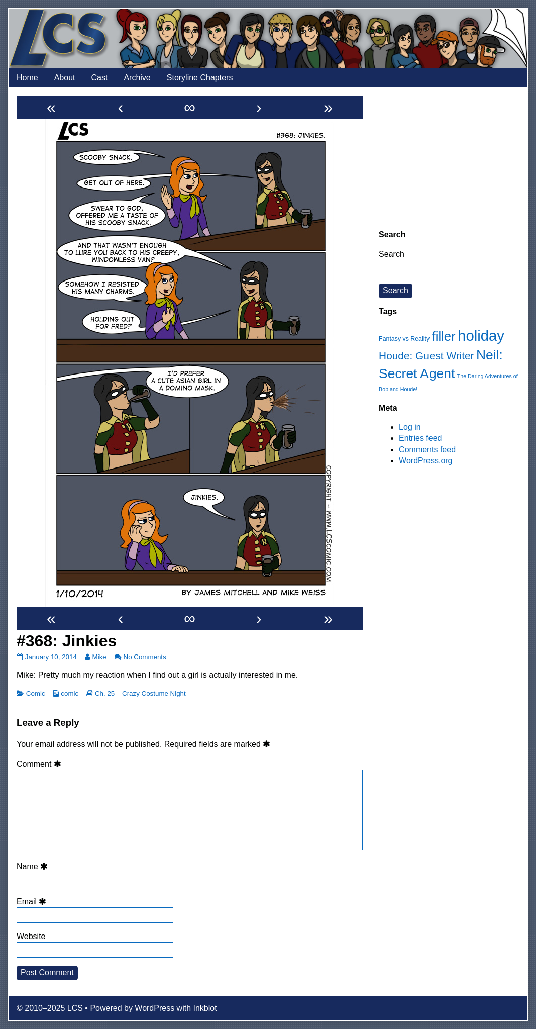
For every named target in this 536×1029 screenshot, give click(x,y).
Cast (99, 77)
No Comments (145, 657)
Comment (40, 764)
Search (391, 254)
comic (69, 693)
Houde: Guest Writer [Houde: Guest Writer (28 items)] (426, 355)
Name (34, 866)
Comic (35, 693)
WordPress (154, 1008)
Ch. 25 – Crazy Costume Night (140, 693)
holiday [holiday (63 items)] (481, 335)
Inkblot (205, 1008)
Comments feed (427, 449)
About (64, 77)
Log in (410, 427)
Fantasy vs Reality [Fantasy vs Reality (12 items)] (404, 338)
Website (31, 936)
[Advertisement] (448, 158)
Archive (137, 77)
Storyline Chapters (200, 77)
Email (33, 901)
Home (27, 77)
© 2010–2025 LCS (50, 1008)
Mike (99, 657)
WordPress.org (425, 460)
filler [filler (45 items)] (444, 336)
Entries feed (420, 438)
